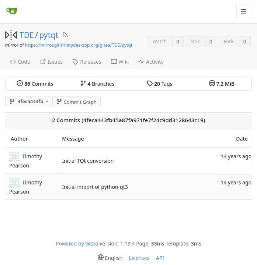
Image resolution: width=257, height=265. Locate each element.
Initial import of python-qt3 (95, 186)
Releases (86, 61)
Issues (51, 61)
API (160, 257)
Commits (35, 83)
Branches (97, 83)
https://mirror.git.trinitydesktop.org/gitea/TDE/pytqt (78, 45)
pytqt (48, 35)
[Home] (11, 11)
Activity (150, 61)
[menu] (108, 258)
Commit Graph (76, 102)
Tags (159, 83)
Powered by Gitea (77, 243)
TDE (27, 35)
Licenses (139, 257)
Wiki (120, 61)
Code (20, 61)
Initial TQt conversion (88, 160)
